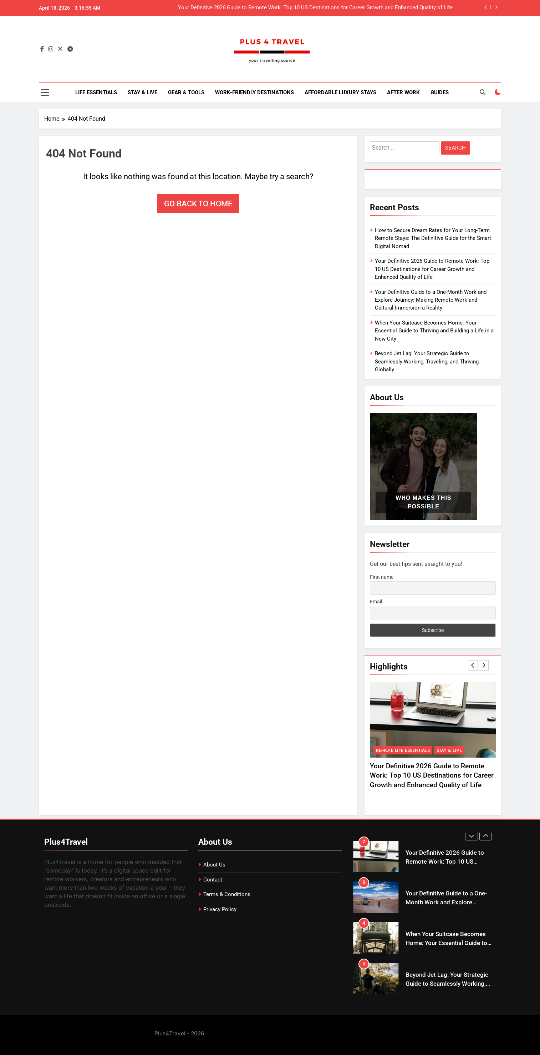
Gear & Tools (186, 92)
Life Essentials (96, 92)
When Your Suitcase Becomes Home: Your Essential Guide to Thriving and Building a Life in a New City (434, 331)
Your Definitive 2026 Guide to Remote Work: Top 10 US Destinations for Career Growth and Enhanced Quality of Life (315, 8)
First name (381, 577)
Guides (440, 92)
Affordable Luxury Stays (340, 92)
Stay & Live (142, 92)
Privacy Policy (219, 909)
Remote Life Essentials (403, 750)
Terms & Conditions (226, 894)
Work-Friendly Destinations (254, 92)
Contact (212, 879)
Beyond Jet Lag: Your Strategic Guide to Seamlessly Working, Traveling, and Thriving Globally (427, 361)
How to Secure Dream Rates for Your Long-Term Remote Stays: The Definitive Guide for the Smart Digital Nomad (433, 238)
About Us (214, 864)
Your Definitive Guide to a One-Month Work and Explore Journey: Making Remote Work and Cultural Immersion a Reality (430, 300)
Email (376, 601)
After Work (403, 92)
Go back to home (198, 203)
